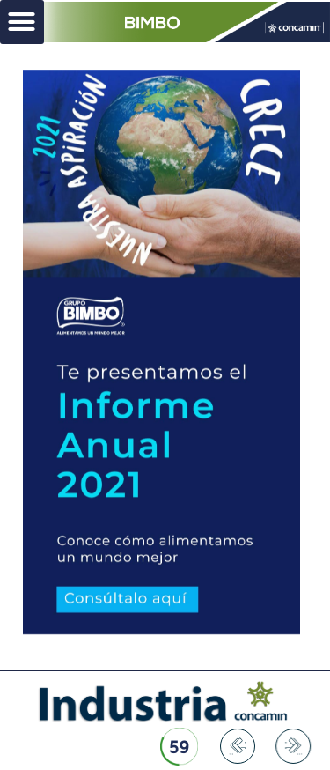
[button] (22, 22)
